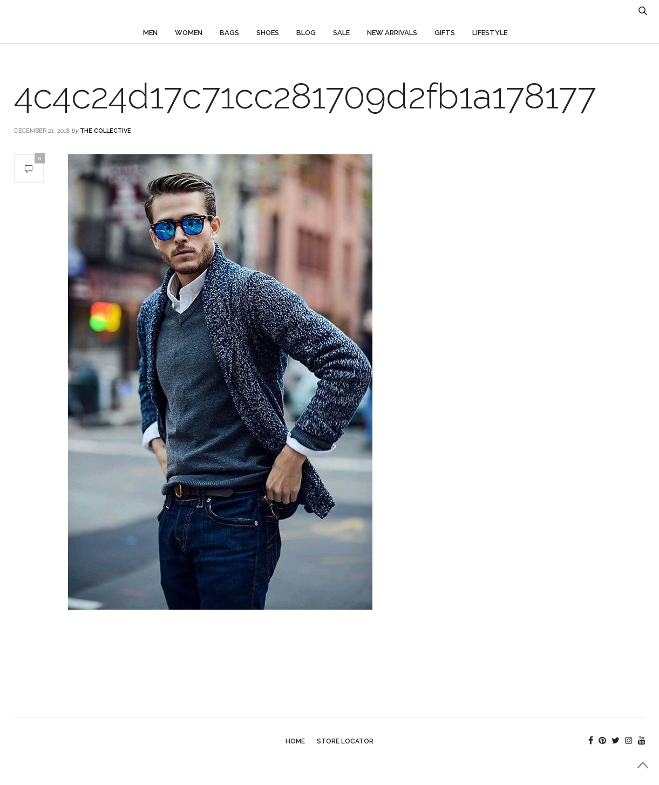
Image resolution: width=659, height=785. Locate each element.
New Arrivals (392, 33)
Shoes (267, 33)
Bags (229, 33)
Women (188, 33)
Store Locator (345, 741)
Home (295, 741)
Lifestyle (489, 33)
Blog (306, 33)
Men (150, 33)
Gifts (444, 33)
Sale (341, 33)
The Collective (105, 130)
